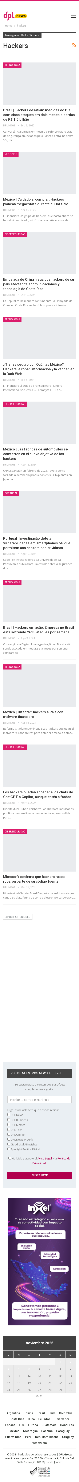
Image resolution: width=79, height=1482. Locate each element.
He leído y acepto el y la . (39, 1160)
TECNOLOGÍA (12, 319)
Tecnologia (12, 65)
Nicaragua (30, 1431)
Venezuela (39, 1443)
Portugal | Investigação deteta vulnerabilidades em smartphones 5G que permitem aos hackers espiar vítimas (36, 543)
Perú (28, 1437)
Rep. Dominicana (47, 1437)
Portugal (11, 493)
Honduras (67, 1425)
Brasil (41, 1413)
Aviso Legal (44, 1158)
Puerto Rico (13, 1437)
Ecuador (44, 1419)
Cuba (31, 1419)
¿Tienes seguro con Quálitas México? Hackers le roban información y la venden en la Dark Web (38, 369)
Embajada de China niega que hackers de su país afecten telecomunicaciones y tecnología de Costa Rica (38, 284)
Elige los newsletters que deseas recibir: (33, 1110)
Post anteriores (17, 917)
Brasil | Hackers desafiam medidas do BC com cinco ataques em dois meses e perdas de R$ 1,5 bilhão (39, 115)
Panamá (47, 1431)
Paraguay (63, 1431)
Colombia (65, 1413)
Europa (33, 1425)
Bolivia (28, 1413)
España (10, 1425)
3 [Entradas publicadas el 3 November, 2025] (8, 1368)
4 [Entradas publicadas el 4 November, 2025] (19, 1368)
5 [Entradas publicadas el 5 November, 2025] (29, 1368)
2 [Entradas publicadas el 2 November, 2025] (70, 1361)
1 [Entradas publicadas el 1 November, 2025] (60, 1361)
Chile (51, 1413)
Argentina (13, 1413)
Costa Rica (16, 1419)
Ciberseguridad (15, 234)
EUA (21, 1425)
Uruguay (68, 1437)
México (14, 1431)
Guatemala (49, 1425)
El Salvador (62, 1419)
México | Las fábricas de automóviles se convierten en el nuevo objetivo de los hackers (35, 454)
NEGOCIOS (11, 154)
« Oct (38, 1396)
